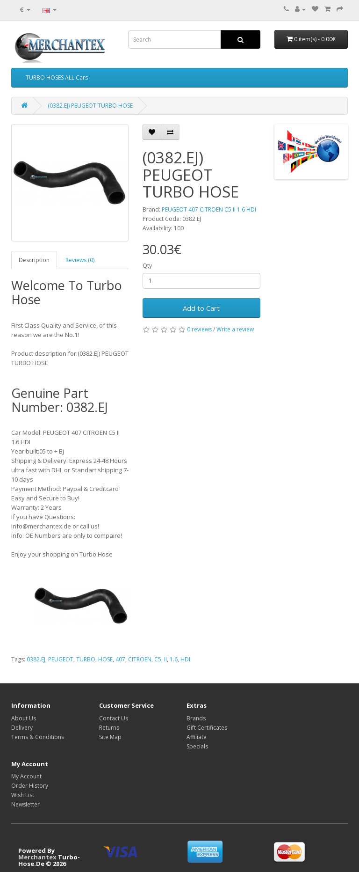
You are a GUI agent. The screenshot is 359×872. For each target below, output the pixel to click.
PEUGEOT (60, 659)
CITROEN (139, 659)
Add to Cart (201, 308)
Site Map (110, 737)
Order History (29, 786)
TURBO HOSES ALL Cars (57, 77)
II (165, 659)
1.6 (174, 659)
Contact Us (113, 718)
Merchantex (37, 857)
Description (34, 260)
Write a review (235, 329)
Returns (109, 728)
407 (120, 659)
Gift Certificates (207, 728)
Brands (196, 718)
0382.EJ (36, 659)
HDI (185, 659)
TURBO (85, 659)
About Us (23, 718)
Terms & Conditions (37, 737)
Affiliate (197, 737)
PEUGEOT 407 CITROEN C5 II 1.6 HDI (209, 209)
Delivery (22, 728)
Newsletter (25, 804)
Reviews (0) (79, 260)
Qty (147, 266)
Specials (197, 746)
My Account (26, 776)
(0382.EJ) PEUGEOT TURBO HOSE (90, 106)
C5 (157, 659)
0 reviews (199, 329)
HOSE (105, 659)
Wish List (22, 795)
